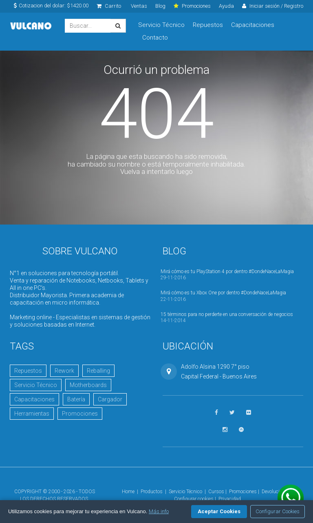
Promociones (80, 413)
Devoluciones (276, 491)
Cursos (216, 491)
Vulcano (31, 26)
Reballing (98, 370)
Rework (64, 370)
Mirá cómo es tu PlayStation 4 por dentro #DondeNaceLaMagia (227, 271)
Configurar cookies (194, 499)
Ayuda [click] (226, 6)
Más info (159, 511)
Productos (152, 491)
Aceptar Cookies (219, 511)
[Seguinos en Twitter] (232, 412)
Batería (76, 399)
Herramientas (31, 413)
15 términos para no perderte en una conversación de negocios (227, 314)
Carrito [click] (109, 6)
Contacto (155, 37)
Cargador (110, 399)
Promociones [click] (192, 6)
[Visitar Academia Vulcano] (241, 430)
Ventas (139, 6)
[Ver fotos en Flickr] (248, 412)
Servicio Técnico (161, 25)
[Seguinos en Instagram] (225, 430)
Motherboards (88, 385)
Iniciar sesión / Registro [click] (272, 6)
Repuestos (208, 25)
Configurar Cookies (278, 511)
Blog (160, 6)
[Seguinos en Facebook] (216, 412)
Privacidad (229, 499)
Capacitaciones (252, 25)
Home (128, 491)
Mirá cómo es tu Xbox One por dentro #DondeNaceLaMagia (223, 293)
